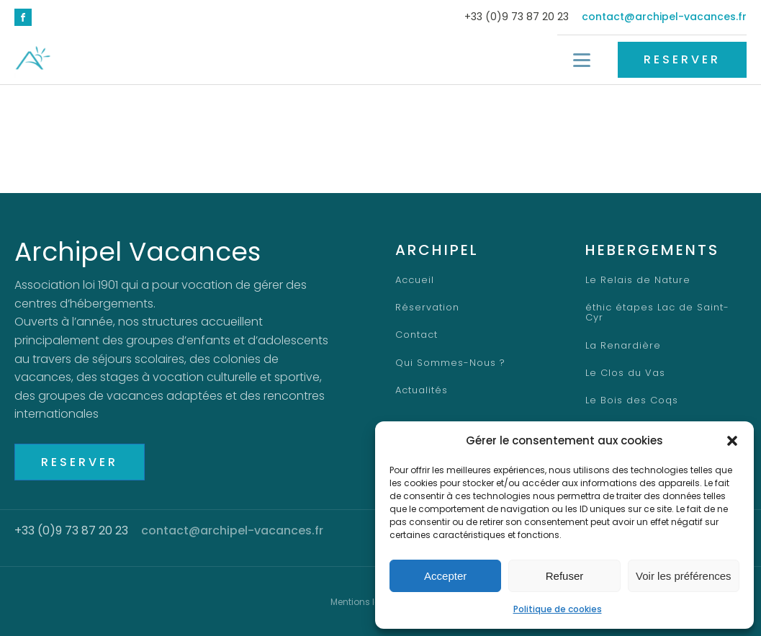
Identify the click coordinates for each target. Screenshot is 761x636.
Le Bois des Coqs (630, 390)
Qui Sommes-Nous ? (450, 363)
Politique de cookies (557, 609)
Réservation (427, 308)
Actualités (422, 390)
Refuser (565, 576)
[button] (732, 441)
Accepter (445, 576)
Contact (416, 336)
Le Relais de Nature (636, 280)
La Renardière (622, 336)
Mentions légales (367, 602)
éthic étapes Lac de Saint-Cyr (664, 308)
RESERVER (682, 59)
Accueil (415, 280)
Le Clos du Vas (624, 363)
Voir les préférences (683, 576)
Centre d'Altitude (630, 418)
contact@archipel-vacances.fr (664, 17)
